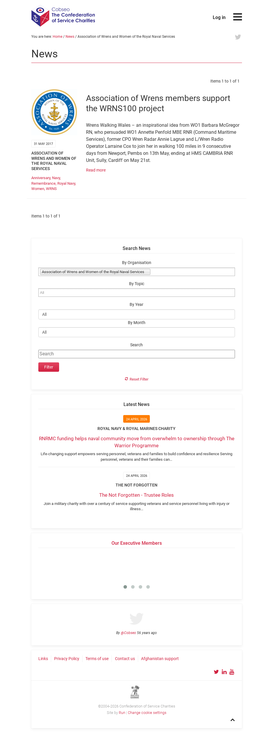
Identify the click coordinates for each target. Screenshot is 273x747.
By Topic (136, 283)
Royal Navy (66, 183)
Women (37, 188)
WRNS (51, 188)
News (70, 37)
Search (136, 344)
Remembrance (43, 183)
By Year (136, 304)
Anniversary (40, 178)
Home (57, 37)
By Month (136, 322)
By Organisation (136, 262)
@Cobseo (128, 633)
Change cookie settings (147, 712)
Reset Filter (139, 379)
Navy (56, 178)
